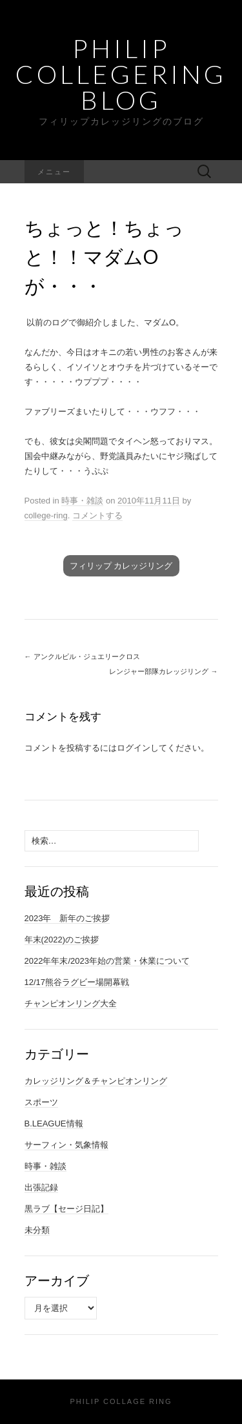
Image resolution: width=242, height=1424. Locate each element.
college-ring (46, 515)
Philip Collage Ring (121, 1401)
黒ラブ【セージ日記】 (66, 1209)
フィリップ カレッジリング (121, 566)
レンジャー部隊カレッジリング (163, 671)
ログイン (133, 748)
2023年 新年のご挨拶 (67, 918)
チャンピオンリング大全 (71, 1003)
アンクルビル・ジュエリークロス (82, 656)
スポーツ (41, 1102)
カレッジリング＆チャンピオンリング (96, 1081)
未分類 (37, 1230)
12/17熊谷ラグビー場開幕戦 (77, 982)
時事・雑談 (82, 500)
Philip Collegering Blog (121, 74)
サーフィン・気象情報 (66, 1145)
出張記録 (41, 1187)
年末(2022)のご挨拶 (62, 939)
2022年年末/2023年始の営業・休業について (107, 961)
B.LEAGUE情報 (54, 1123)
